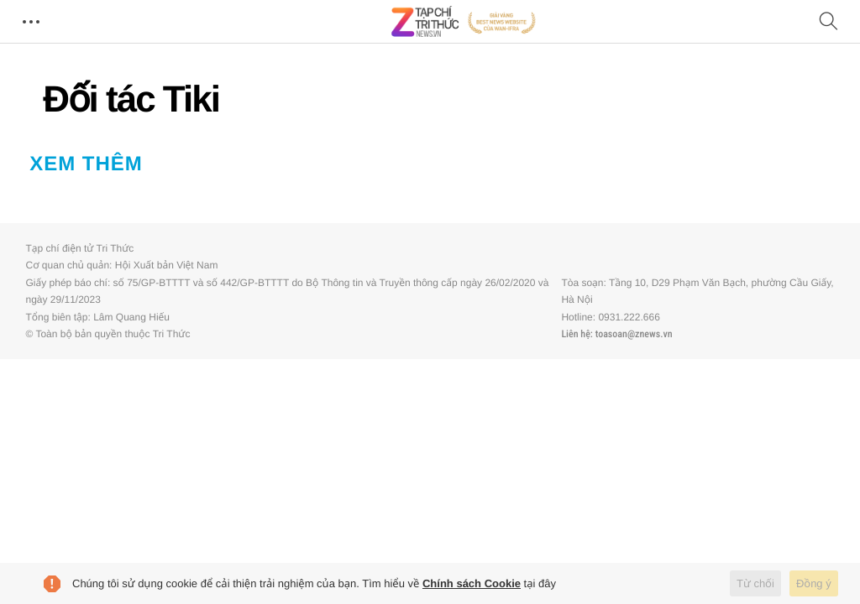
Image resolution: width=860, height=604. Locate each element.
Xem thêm (86, 164)
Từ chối (755, 583)
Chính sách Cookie (471, 583)
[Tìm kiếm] (829, 22)
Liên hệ (575, 334)
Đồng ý (813, 583)
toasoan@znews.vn (634, 334)
